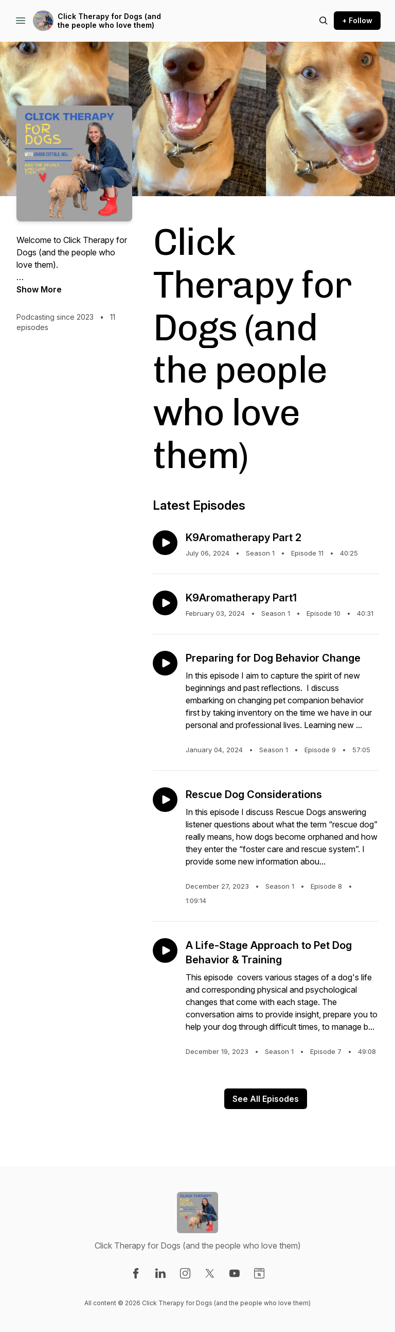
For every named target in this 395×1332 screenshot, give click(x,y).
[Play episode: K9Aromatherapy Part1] (165, 603)
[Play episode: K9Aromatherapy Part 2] (165, 542)
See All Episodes (265, 1099)
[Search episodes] (323, 20)
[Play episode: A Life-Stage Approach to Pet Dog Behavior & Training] (165, 950)
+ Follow (357, 20)
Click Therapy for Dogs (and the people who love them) (109, 21)
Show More (39, 289)
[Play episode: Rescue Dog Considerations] (165, 799)
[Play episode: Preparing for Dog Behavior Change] (165, 663)
